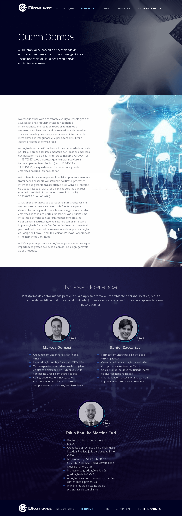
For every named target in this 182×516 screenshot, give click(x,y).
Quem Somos (87, 8)
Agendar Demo (123, 8)
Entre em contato (149, 8)
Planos (105, 8)
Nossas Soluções (65, 8)
